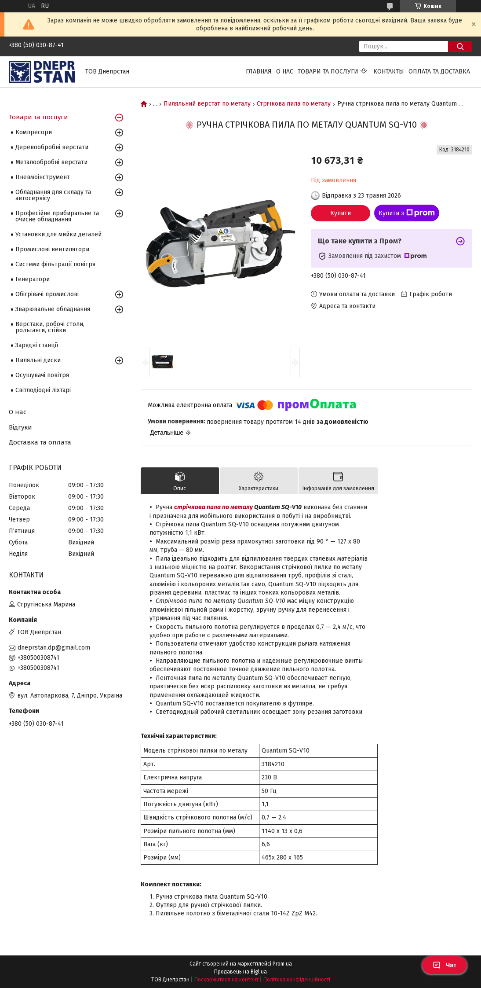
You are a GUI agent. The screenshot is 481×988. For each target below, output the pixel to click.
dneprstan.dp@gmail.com (54, 647)
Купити (340, 213)
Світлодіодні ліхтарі (43, 390)
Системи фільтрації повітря (55, 264)
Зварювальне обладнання (52, 309)
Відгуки (20, 427)
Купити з (407, 213)
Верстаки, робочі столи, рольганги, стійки (49, 327)
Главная (259, 71)
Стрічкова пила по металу (294, 104)
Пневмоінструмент (42, 177)
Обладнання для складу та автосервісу (53, 195)
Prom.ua (282, 964)
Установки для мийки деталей (58, 234)
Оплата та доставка (439, 71)
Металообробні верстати (51, 162)
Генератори (32, 279)
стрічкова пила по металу (213, 507)
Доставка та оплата (40, 442)
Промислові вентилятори (52, 249)
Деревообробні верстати (51, 147)
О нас (284, 71)
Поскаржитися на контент (226, 980)
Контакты (388, 71)
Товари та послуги (328, 71)
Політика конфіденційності (296, 980)
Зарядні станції (36, 345)
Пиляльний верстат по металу (207, 104)
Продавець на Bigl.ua (240, 972)
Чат (444, 965)
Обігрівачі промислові (47, 294)
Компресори (33, 132)
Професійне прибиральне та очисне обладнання (57, 216)
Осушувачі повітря (42, 375)
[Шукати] (460, 46)
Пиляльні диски (38, 360)
